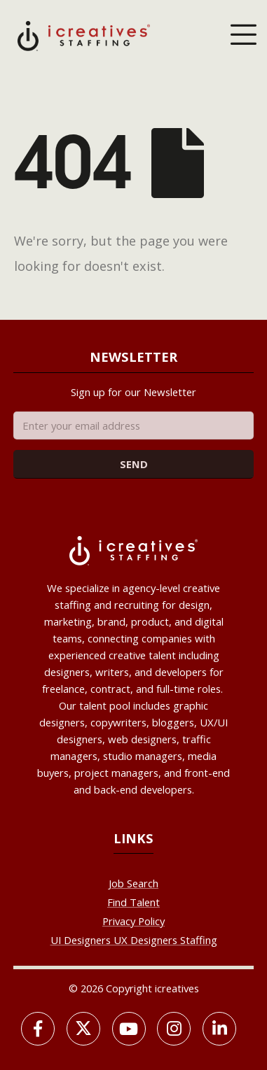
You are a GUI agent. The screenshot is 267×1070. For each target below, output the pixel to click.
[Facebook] (38, 1029)
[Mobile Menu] (243, 35)
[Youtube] (129, 1029)
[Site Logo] (84, 35)
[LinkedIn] (219, 1029)
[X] (83, 1029)
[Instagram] (174, 1029)
